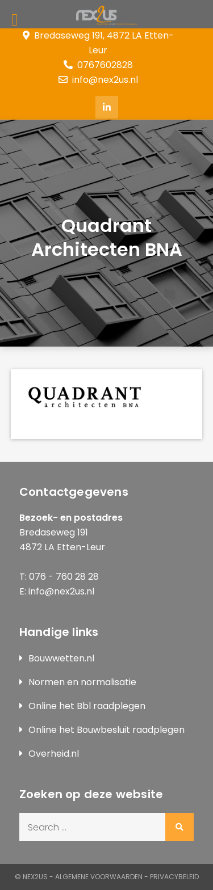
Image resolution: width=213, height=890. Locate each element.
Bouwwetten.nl (61, 658)
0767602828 (98, 64)
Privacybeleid (174, 876)
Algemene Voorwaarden (99, 876)
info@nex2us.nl (98, 79)
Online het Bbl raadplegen (86, 705)
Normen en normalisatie (82, 682)
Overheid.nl (53, 753)
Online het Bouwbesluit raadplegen (106, 729)
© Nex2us (31, 876)
